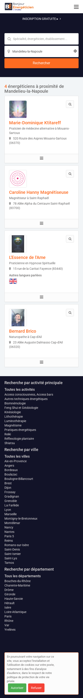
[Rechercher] (41, 63)
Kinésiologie (12, 412)
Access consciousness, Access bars (28, 394)
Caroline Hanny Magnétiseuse (38, 192)
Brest (8, 483)
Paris (8, 616)
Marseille (10, 514)
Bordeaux (11, 470)
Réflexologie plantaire (19, 438)
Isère (7, 607)
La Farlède (11, 505)
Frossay (9, 492)
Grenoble (10, 501)
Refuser (36, 688)
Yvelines (9, 629)
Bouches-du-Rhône (17, 581)
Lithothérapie (13, 416)
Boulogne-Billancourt (18, 479)
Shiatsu (9, 443)
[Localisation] (41, 51)
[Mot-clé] (41, 39)
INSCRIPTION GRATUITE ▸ (41, 19)
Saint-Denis (12, 549)
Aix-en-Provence (15, 461)
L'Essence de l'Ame (27, 257)
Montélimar (12, 523)
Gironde (9, 594)
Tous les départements (22, 576)
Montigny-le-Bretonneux (20, 518)
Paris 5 (9, 536)
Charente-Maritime (17, 585)
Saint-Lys (10, 558)
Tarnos (9, 562)
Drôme (9, 590)
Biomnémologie (15, 403)
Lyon (7, 509)
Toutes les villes (17, 456)
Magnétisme (12, 425)
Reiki (7, 434)
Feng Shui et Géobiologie (21, 407)
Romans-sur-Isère (16, 545)
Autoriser (17, 688)
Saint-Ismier (12, 554)
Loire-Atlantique (15, 612)
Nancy (8, 527)
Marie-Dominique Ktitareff (35, 122)
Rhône (8, 621)
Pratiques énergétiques (20, 430)
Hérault (9, 603)
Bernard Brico (22, 331)
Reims (8, 540)
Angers (9, 465)
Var (6, 625)
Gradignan (11, 496)
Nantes (9, 532)
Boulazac (10, 474)
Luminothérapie (15, 421)
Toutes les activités (19, 389)
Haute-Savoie (13, 598)
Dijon (7, 487)
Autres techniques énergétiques (26, 399)
